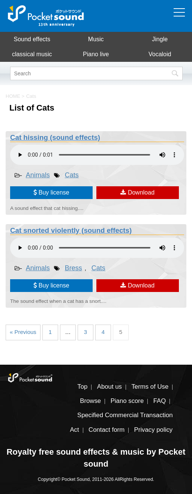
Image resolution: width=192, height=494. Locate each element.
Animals (38, 175)
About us (109, 386)
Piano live (96, 54)
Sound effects (32, 39)
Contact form (106, 429)
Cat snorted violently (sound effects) (71, 230)
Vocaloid (159, 54)
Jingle (160, 39)
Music (96, 39)
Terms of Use (149, 386)
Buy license (51, 192)
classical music (32, 54)
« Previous (23, 332)
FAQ (159, 400)
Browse (90, 400)
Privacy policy (153, 429)
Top (82, 386)
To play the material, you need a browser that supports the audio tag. (97, 155)
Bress (73, 268)
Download (137, 192)
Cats (72, 175)
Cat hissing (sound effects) (55, 137)
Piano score (127, 400)
